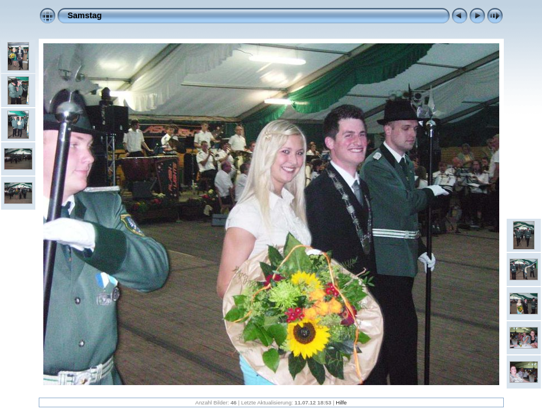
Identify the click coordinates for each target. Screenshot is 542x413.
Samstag (85, 15)
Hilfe (341, 402)
